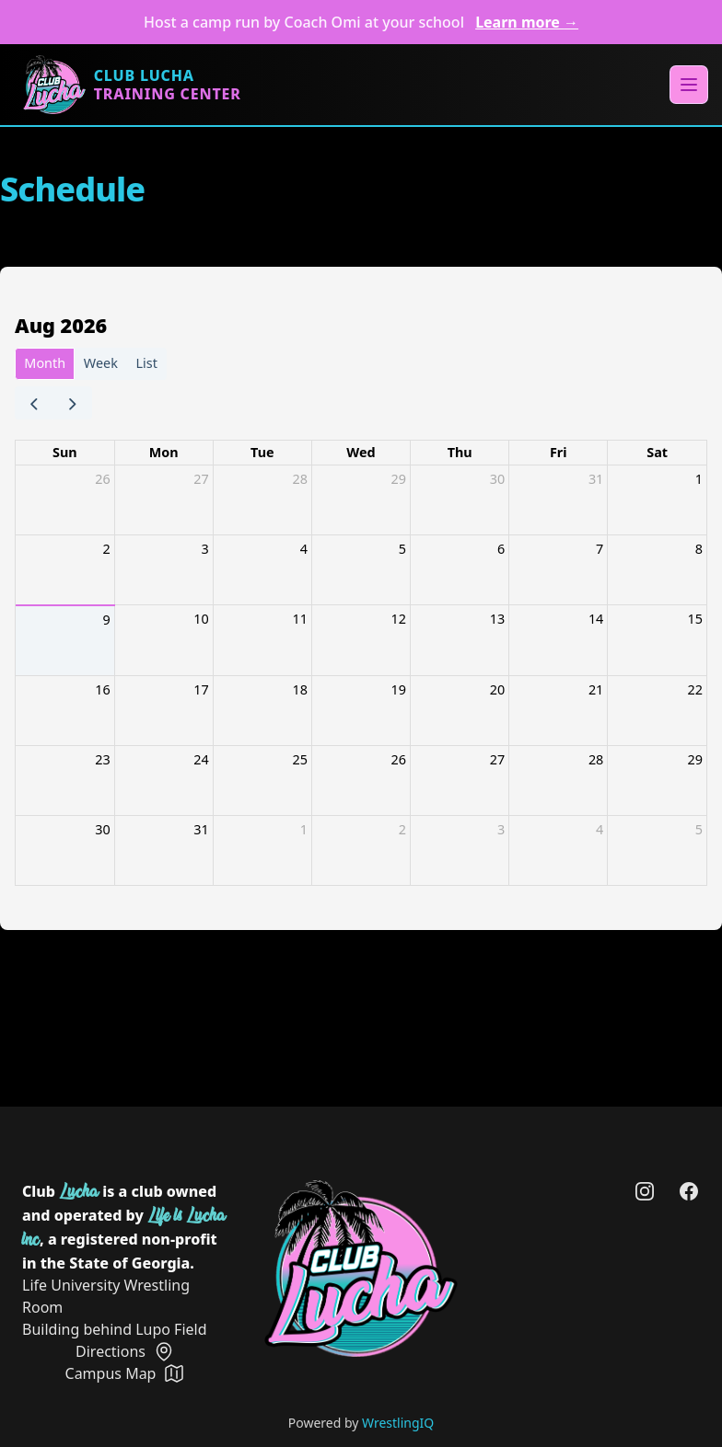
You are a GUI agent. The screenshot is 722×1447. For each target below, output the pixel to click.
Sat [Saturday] (657, 452)
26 (102, 479)
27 (200, 479)
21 (595, 689)
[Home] (131, 84)
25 (299, 759)
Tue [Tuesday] (262, 452)
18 (299, 689)
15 (695, 618)
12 (398, 618)
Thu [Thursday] (460, 452)
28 (299, 479)
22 (695, 689)
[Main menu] (688, 84)
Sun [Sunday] (64, 452)
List (146, 363)
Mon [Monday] (164, 452)
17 (200, 689)
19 (398, 689)
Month (44, 363)
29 (398, 479)
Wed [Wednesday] (360, 452)
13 (497, 618)
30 (497, 479)
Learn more (526, 22)
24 (200, 759)
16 (102, 689)
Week (101, 363)
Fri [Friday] (558, 452)
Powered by (361, 1422)
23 (102, 759)
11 (299, 618)
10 (200, 618)
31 (595, 479)
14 (595, 618)
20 (497, 689)
